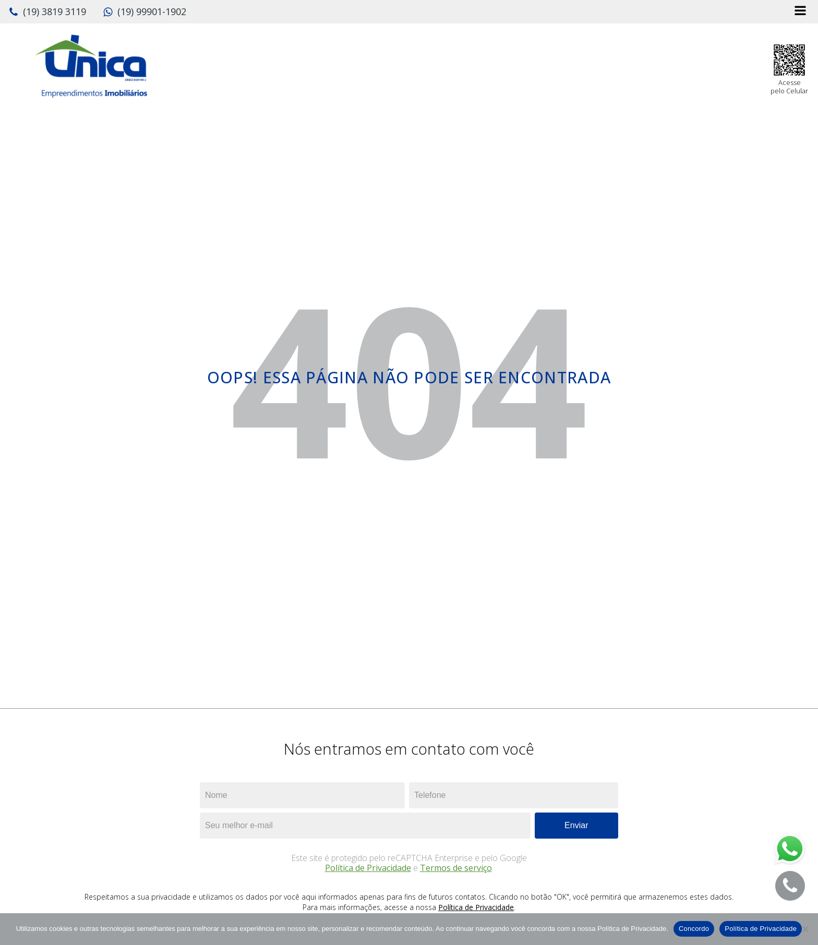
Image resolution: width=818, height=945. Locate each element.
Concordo (694, 928)
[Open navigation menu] (800, 11)
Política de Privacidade (368, 868)
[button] (47, 12)
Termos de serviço (456, 868)
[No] (805, 929)
